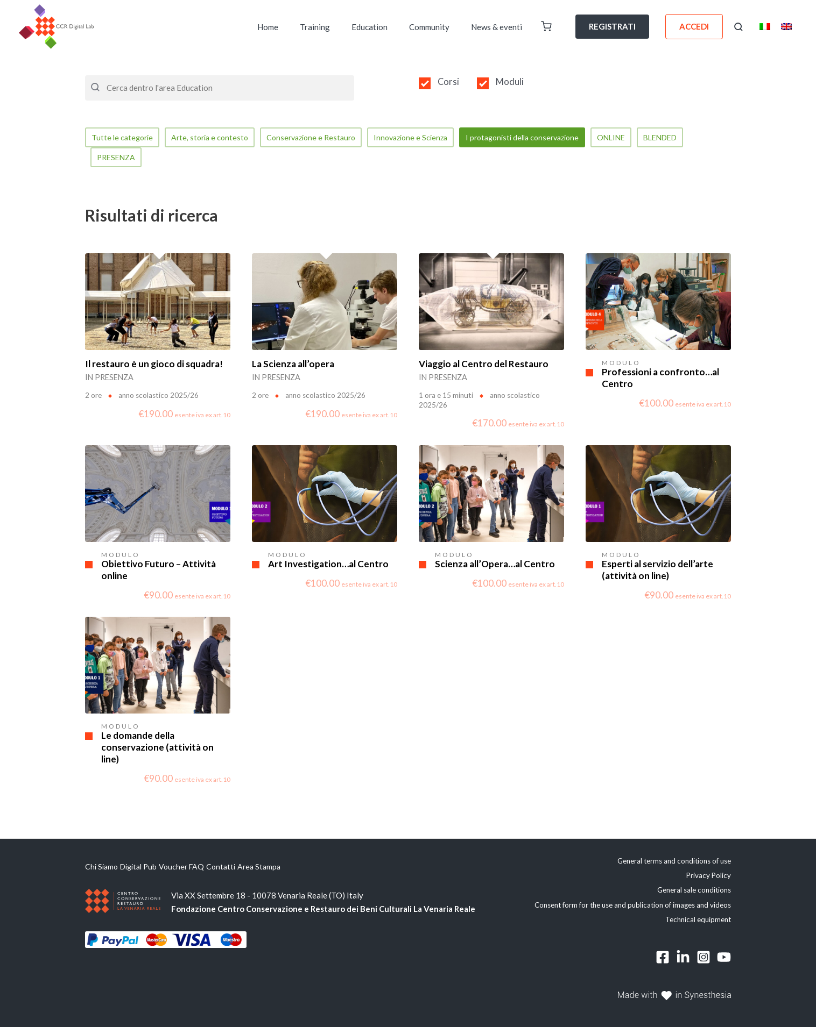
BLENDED (691, 137)
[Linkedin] (683, 959)
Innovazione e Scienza (425, 137)
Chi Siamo (102, 868)
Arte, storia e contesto (214, 137)
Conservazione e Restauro (320, 137)
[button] (738, 27)
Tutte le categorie (124, 137)
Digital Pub (148, 868)
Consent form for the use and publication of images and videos (632, 906)
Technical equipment (698, 921)
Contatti (254, 868)
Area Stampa (300, 868)
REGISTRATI (612, 26)
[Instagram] (704, 959)
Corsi (448, 81)
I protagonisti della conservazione (544, 137)
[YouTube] (724, 959)
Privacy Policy (708, 877)
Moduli (510, 81)
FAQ (223, 868)
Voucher (192, 868)
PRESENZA (117, 158)
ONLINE (639, 137)
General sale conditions (694, 892)
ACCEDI (694, 26)
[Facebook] (663, 959)
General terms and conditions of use (674, 862)
